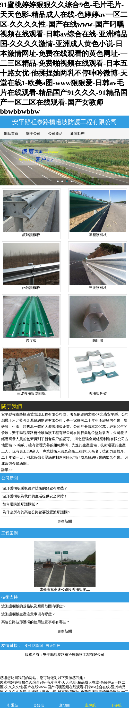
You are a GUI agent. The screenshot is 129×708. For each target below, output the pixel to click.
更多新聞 (64, 521)
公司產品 (55, 134)
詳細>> (7, 470)
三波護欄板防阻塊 (31, 393)
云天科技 (53, 646)
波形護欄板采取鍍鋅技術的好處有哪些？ (35, 488)
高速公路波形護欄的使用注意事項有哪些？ (35, 622)
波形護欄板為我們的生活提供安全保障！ (35, 496)
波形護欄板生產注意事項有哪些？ (28, 614)
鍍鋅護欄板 (31, 235)
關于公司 (33, 134)
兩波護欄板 (31, 288)
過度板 (31, 341)
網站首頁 (11, 134)
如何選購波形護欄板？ (21, 504)
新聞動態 (77, 134)
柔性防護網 (34, 646)
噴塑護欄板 (98, 235)
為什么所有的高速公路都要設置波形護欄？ (37, 512)
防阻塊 (97, 341)
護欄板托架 (98, 393)
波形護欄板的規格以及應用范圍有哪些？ (33, 606)
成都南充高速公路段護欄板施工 (64, 589)
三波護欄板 (98, 288)
